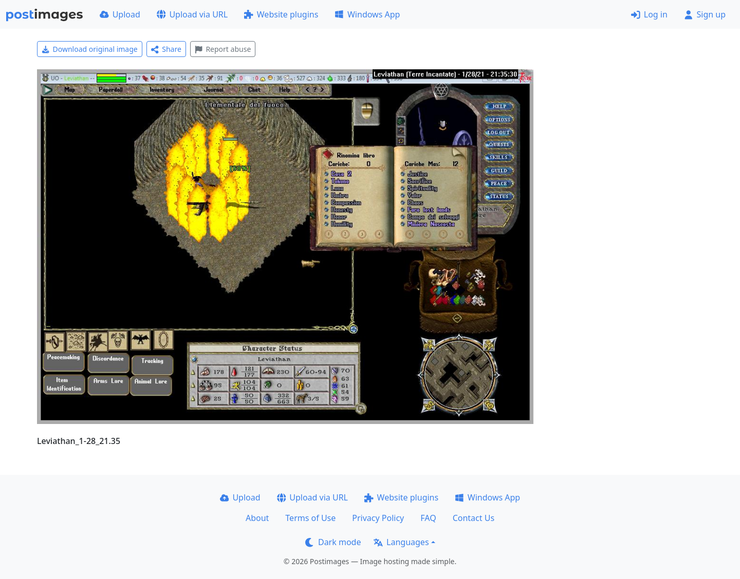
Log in (649, 14)
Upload (120, 14)
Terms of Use (310, 518)
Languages (401, 542)
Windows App (367, 14)
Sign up (705, 14)
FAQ (428, 518)
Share (166, 49)
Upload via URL (192, 14)
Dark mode (333, 542)
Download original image (90, 49)
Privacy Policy (378, 518)
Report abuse (223, 49)
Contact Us (473, 518)
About (257, 518)
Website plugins (281, 14)
